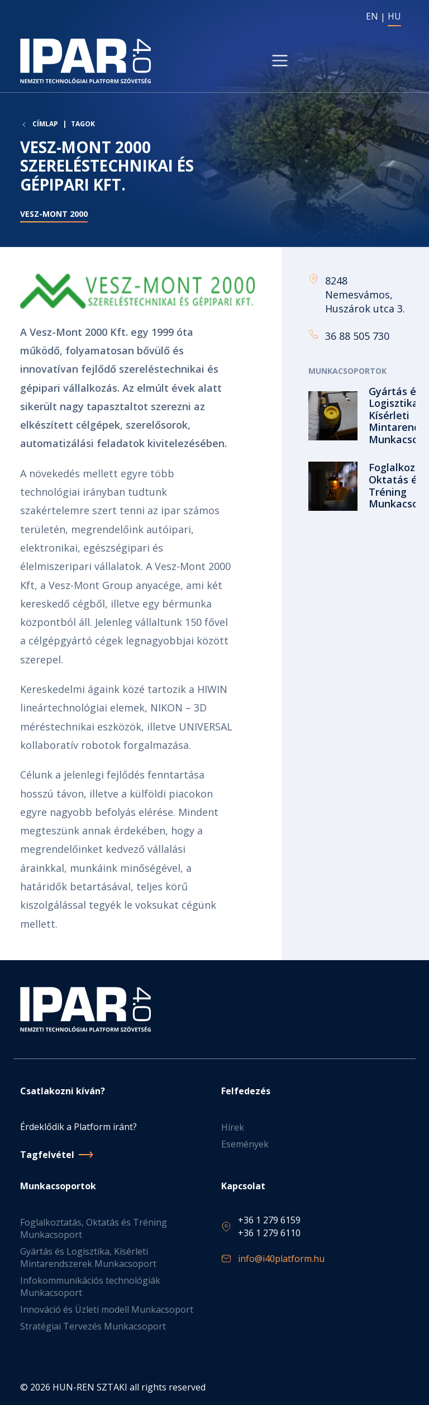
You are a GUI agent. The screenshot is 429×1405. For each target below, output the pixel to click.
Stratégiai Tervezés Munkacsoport (93, 1326)
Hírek (232, 1127)
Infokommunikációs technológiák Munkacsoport (90, 1286)
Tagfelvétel (47, 1154)
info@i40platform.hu (281, 1258)
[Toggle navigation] (280, 61)
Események (245, 1144)
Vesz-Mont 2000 (54, 213)
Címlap (45, 124)
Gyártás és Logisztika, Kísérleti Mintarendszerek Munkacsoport (88, 1257)
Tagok (83, 124)
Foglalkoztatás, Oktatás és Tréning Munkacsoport (93, 1228)
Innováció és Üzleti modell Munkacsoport (106, 1309)
